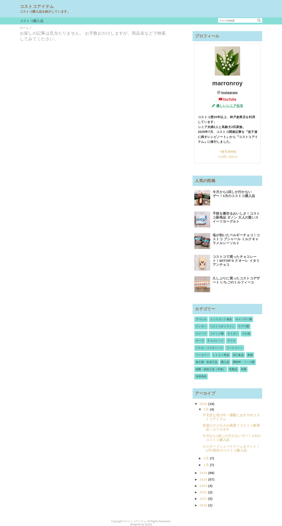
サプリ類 (243, 326)
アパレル (201, 319)
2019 (204, 505)
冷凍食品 (201, 376)
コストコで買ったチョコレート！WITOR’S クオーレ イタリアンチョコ (236, 260)
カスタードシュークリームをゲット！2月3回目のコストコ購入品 (231, 448)
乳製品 (233, 369)
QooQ (148, 524)
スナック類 (217, 333)
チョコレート (215, 340)
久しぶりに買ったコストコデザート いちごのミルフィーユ (236, 280)
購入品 (225, 362)
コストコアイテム (37, 6)
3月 (207, 409)
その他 (246, 333)
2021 (204, 498)
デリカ (231, 340)
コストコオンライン (222, 326)
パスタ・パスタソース (209, 347)
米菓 (244, 369)
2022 (204, 492)
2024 (204, 479)
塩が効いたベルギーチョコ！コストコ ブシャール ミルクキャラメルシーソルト (236, 239)
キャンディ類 (244, 319)
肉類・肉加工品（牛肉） (211, 369)
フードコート (234, 347)
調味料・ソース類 (244, 362)
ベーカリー (202, 355)
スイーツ (201, 333)
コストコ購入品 (31, 21)
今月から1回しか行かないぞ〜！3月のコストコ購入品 (234, 194)
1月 (207, 465)
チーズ (200, 340)
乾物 (250, 355)
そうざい (232, 333)
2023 (204, 486)
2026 (204, 404)
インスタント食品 (221, 319)
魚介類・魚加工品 (206, 362)
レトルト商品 (221, 355)
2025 (204, 473)
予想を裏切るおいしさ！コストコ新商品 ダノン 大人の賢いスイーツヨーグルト (236, 217)
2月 (207, 458)
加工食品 (238, 355)
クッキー (201, 326)
